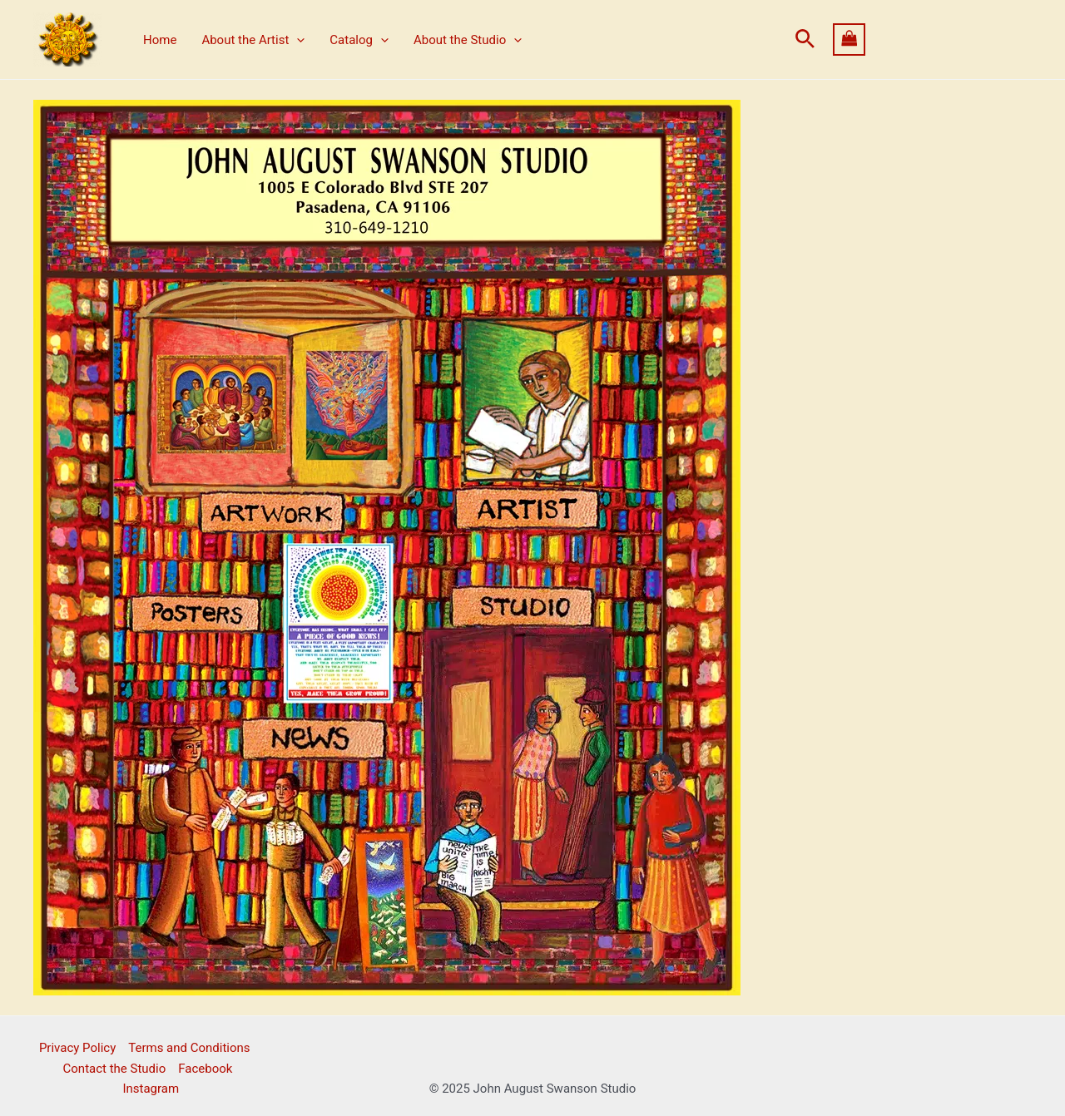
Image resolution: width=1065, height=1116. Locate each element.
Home (159, 39)
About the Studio (468, 40)
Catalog (359, 40)
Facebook (205, 1068)
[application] (297, 40)
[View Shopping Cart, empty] (933, 39)
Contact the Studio (114, 1068)
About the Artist (253, 40)
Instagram (150, 1088)
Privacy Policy (77, 1047)
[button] (805, 39)
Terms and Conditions (189, 1047)
